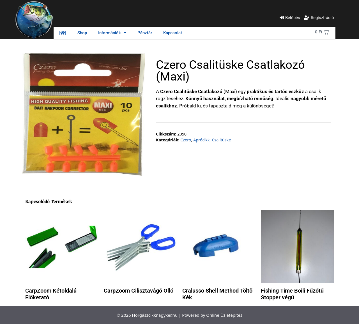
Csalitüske (221, 140)
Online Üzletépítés (224, 315)
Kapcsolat (172, 32)
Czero (185, 140)
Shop (82, 32)
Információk (112, 33)
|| (62, 32)
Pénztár (144, 32)
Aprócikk (201, 140)
